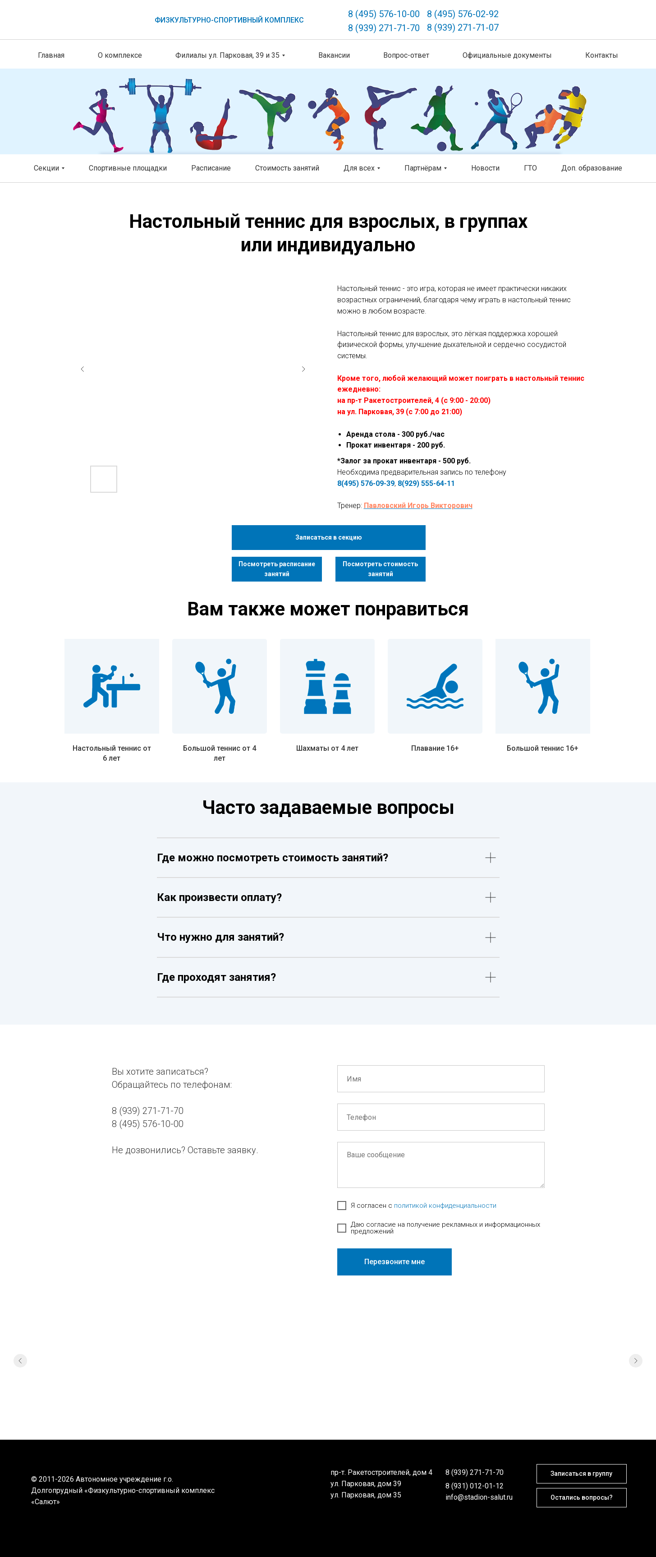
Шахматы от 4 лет (327, 748)
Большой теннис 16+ (542, 748)
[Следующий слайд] (635, 1388)
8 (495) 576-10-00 (384, 14)
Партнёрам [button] (422, 168)
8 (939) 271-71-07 (463, 27)
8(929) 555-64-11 (426, 483)
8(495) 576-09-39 (366, 483)
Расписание (211, 168)
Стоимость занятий (287, 168)
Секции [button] (46, 168)
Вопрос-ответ (406, 55)
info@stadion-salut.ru (479, 1497)
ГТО (530, 168)
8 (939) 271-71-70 (384, 28)
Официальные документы (507, 55)
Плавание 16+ (435, 748)
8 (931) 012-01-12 (474, 1486)
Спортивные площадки (128, 168)
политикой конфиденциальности (445, 1205)
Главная (51, 55)
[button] (329, 537)
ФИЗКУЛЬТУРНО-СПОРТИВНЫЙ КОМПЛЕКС (229, 20)
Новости (485, 168)
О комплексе (120, 55)
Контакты (601, 55)
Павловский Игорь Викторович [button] (418, 505)
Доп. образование (591, 168)
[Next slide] (303, 369)
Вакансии (334, 55)
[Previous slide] (82, 369)
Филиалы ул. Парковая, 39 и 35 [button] (227, 55)
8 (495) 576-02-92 (463, 14)
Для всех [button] (359, 168)
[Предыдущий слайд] (20, 1388)
